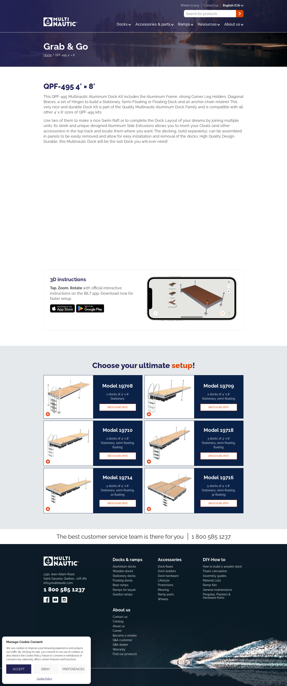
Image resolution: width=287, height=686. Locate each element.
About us (119, 625)
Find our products (125, 653)
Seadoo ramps (123, 594)
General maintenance (217, 589)
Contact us (120, 616)
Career (117, 630)
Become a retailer (125, 635)
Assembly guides (214, 575)
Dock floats (165, 566)
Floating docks (123, 580)
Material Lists (212, 580)
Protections (165, 584)
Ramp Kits (210, 584)
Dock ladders (167, 571)
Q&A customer (122, 639)
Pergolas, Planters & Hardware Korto (216, 596)
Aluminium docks (124, 566)
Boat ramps (121, 584)
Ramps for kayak (124, 589)
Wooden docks (123, 571)
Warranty (119, 649)
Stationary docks (124, 575)
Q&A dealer (120, 644)
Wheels (163, 598)
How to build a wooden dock (222, 566)
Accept (19, 669)
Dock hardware (168, 575)
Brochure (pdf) (117, 407)
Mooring (163, 589)
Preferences (73, 669)
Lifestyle (164, 580)
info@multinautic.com (58, 582)
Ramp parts (166, 594)
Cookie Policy (44, 678)
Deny (45, 669)
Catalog (118, 621)
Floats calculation (215, 571)
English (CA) (233, 5)
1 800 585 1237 (211, 536)
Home (48, 55)
